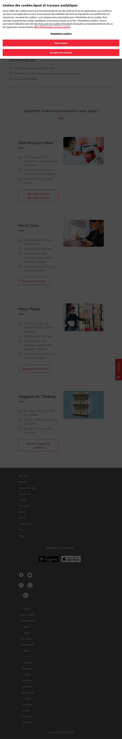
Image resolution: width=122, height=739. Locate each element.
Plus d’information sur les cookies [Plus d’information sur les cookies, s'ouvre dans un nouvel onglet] (52, 25)
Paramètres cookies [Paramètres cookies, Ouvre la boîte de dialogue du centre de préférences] (60, 32)
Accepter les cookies (61, 51)
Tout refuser (61, 41)
